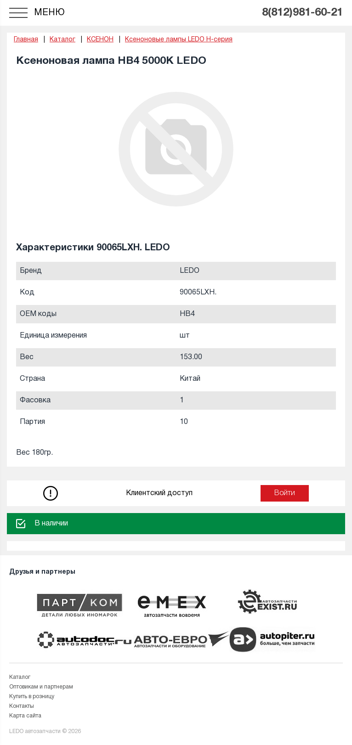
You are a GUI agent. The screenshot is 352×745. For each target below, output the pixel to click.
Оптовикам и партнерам (41, 686)
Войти (284, 493)
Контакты (21, 706)
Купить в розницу (31, 696)
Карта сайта (25, 715)
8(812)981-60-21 (302, 13)
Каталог (19, 677)
